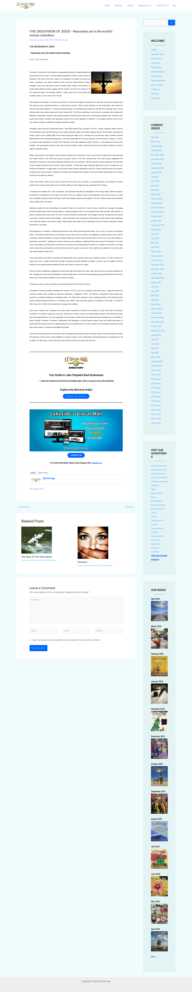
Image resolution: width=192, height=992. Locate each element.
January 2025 (157, 203)
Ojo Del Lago (49, 479)
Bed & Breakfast (156, 501)
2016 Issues (156, 392)
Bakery (153, 489)
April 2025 (155, 190)
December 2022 (157, 317)
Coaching (154, 524)
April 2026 (155, 137)
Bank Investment (157, 493)
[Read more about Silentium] (93, 544)
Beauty (153, 497)
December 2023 (157, 265)
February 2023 (157, 309)
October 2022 (157, 326)
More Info (155, 94)
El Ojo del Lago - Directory (76, 396)
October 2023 (157, 273)
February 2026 (157, 146)
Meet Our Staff (157, 85)
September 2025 (158, 168)
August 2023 (156, 282)
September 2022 (158, 330)
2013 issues (156, 405)
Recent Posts (43, 474)
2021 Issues (156, 370)
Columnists (156, 63)
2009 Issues (156, 423)
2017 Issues (156, 388)
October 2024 (157, 216)
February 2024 (157, 256)
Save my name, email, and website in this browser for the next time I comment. (66, 644)
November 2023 (158, 269)
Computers (155, 532)
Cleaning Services (157, 520)
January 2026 (157, 150)
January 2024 (157, 260)
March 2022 (156, 357)
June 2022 (155, 344)
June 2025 (155, 181)
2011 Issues (156, 414)
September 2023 (158, 278)
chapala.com (96, 464)
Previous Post (24, 508)
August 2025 (156, 172)
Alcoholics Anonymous (159, 466)
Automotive (155, 485)
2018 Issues (156, 383)
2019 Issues (156, 379)
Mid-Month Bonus (159, 72)
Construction (155, 540)
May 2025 (155, 185)
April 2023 (155, 300)
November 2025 (158, 159)
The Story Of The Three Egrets (37, 558)
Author (33, 474)
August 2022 (156, 335)
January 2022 (157, 366)
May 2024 (155, 243)
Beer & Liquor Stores (158, 505)
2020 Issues (156, 374)
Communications (157, 528)
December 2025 (157, 155)
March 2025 (156, 194)
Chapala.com (146, 5)
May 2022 (155, 348)
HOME (153, 50)
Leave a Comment (37, 40)
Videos (133, 5)
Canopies (154, 517)
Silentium (83, 563)
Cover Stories (156, 58)
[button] (152, 5)
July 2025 (155, 177)
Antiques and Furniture (159, 470)
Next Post (130, 508)
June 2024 (155, 238)
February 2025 (157, 199)
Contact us (155, 89)
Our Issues (155, 98)
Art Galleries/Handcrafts (159, 481)
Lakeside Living (157, 54)
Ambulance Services (158, 474)
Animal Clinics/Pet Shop (159, 477)
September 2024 (158, 225)
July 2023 (155, 287)
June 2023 (155, 291)
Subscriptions (157, 76)
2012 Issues (156, 410)
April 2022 (155, 352)
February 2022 (157, 361)
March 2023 (156, 304)
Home (111, 5)
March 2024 (156, 251)
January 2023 (157, 313)
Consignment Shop (157, 536)
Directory (122, 5)
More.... (154, 956)
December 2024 (157, 207)
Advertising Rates (158, 80)
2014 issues (156, 401)
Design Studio (156, 544)
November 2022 (158, 322)
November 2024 (158, 212)
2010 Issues (156, 418)
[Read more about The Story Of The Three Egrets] (36, 541)
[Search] (171, 22)
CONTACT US (163, 5)
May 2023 (155, 295)
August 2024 (156, 221)
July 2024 (155, 234)
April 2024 (155, 247)
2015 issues (156, 396)
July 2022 (155, 339)
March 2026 (156, 141)
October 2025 (157, 163)
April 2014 (51, 40)
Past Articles (156, 67)
